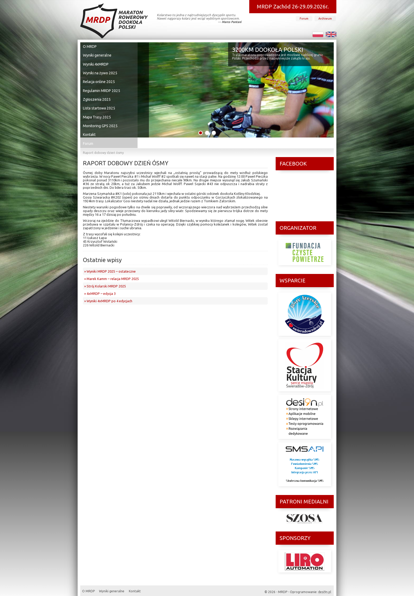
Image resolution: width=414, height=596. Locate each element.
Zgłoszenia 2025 (97, 94)
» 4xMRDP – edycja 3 (100, 283)
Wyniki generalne (97, 54)
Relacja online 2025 (98, 78)
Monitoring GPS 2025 (100, 118)
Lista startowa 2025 (99, 102)
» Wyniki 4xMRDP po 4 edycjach (108, 290)
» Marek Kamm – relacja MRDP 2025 (111, 268)
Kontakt (90, 125)
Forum (304, 18)
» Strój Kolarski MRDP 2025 (105, 275)
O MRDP (90, 46)
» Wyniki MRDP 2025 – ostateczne (110, 261)
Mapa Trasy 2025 (97, 110)
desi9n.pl (324, 586)
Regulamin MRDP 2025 (101, 86)
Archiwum (325, 18)
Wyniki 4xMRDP (96, 62)
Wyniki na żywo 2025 (100, 70)
